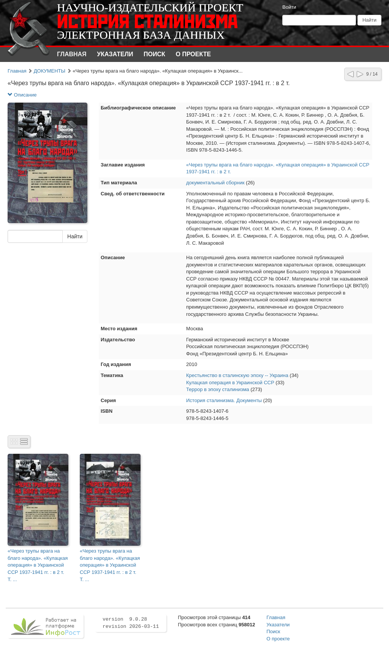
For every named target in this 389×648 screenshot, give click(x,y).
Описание (22, 95)
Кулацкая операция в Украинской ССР (230, 382)
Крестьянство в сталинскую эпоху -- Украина (237, 375)
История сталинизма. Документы (224, 400)
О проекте (193, 54)
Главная (72, 54)
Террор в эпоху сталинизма (217, 389)
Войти (289, 7)
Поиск (154, 54)
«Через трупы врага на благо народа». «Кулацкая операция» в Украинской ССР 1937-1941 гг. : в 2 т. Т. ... (38, 565)
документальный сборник (215, 182)
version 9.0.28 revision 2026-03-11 (131, 622)
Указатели (115, 54)
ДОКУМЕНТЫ (49, 71)
